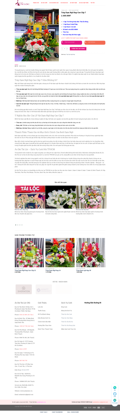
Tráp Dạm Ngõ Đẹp (74, 10)
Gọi (115, 390)
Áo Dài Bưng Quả (54, 2)
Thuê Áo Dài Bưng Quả (68, 325)
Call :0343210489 (73, 412)
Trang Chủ (36, 2)
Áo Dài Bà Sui (64, 2)
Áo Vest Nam (73, 2)
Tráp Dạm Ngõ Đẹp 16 (53, 270)
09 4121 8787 (25, 370)
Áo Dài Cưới (44, 2)
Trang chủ (64, 10)
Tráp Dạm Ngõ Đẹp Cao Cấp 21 (25, 270)
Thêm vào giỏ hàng (78, 48)
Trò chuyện (115, 403)
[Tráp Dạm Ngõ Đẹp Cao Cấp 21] (29, 252)
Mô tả (16, 66)
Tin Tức (93, 2)
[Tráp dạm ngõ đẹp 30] (90, 252)
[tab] (16, 66)
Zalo (115, 396)
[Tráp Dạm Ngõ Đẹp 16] (60, 252)
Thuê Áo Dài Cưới (66, 314)
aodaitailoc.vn (41, 402)
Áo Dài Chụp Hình (84, 2)
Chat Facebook (57, 412)
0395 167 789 (23, 326)
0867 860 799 (23, 360)
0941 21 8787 (23, 349)
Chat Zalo (43, 412)
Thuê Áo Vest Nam (67, 318)
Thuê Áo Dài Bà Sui (67, 321)
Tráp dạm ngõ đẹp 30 (83, 270)
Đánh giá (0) (22, 66)
